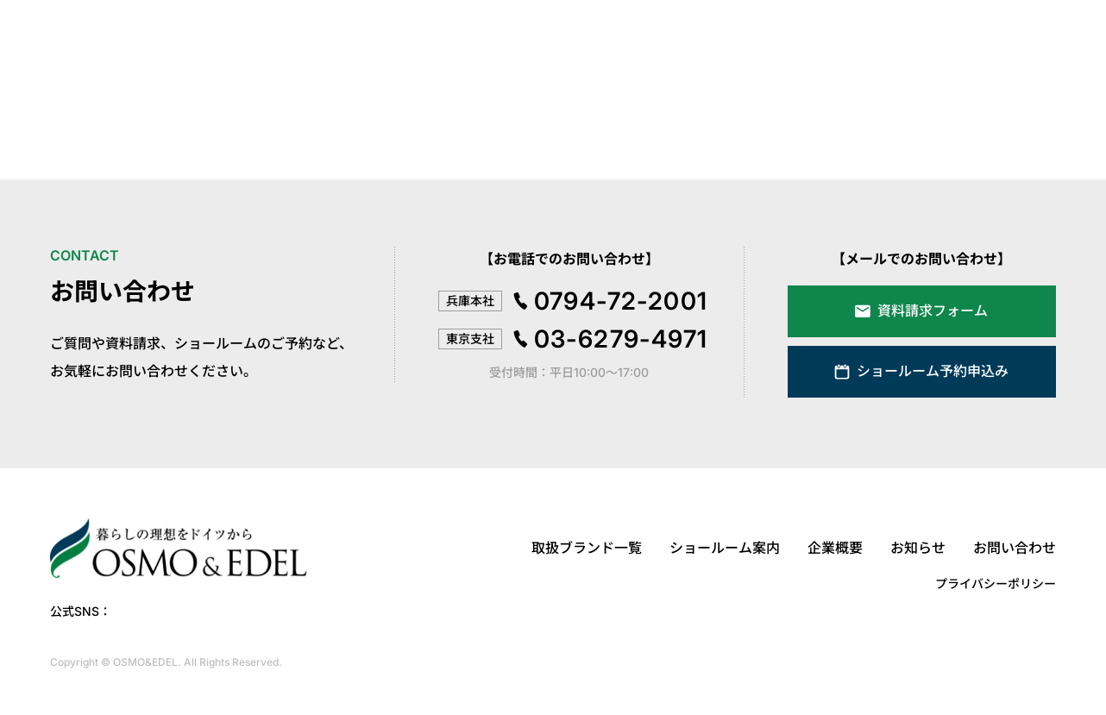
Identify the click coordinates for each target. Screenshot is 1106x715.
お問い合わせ (1014, 547)
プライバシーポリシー (995, 583)
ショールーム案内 (724, 547)
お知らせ (918, 547)
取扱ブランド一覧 (586, 547)
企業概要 (835, 547)
